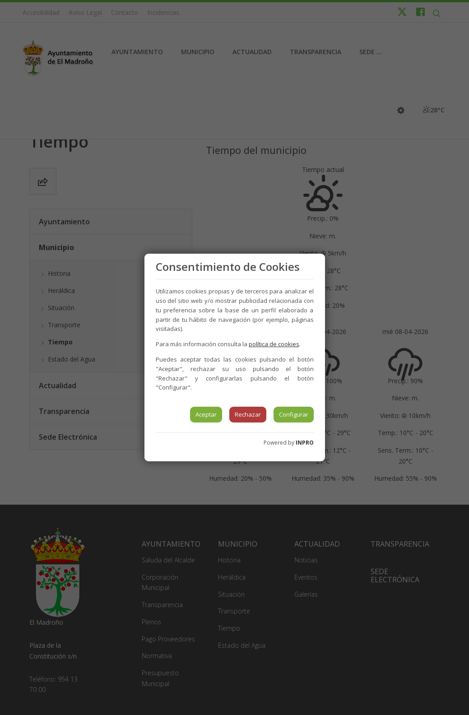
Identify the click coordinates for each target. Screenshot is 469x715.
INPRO (305, 442)
